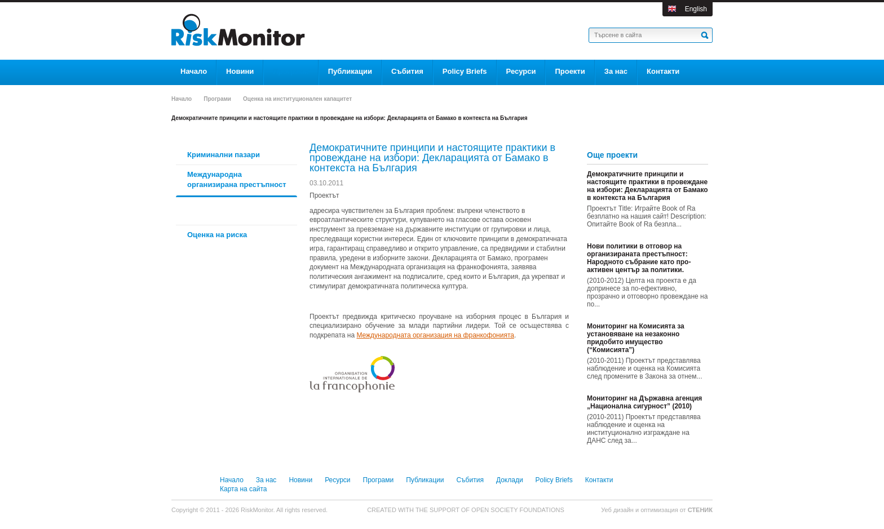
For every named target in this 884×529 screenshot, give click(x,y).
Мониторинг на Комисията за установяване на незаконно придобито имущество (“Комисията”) (635, 338)
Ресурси (337, 480)
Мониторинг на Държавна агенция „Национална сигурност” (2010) (644, 402)
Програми (217, 99)
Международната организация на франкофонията (435, 335)
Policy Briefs (554, 480)
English (696, 9)
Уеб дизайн (618, 509)
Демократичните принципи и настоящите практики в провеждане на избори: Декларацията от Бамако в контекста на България (647, 186)
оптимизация (659, 509)
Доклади (509, 480)
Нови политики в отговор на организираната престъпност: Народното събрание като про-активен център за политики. (639, 258)
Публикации (425, 480)
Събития (469, 480)
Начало (181, 99)
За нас (266, 480)
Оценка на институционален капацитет (297, 99)
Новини (300, 480)
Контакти (599, 480)
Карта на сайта (243, 489)
